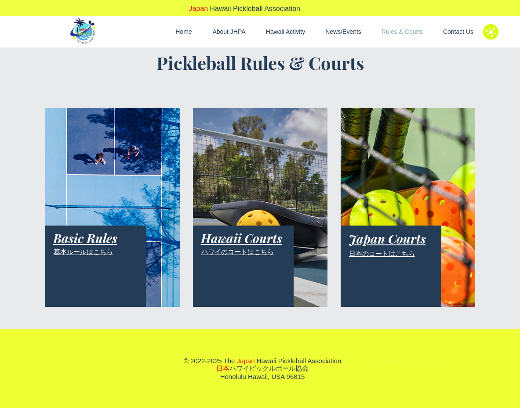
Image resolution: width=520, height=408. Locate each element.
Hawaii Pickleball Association (244, 8)
